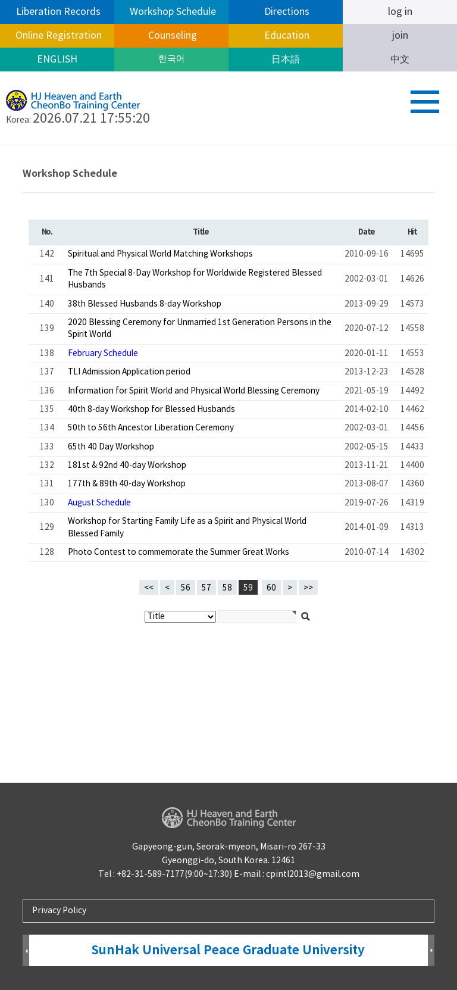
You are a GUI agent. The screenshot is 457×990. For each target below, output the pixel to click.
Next (431, 951)
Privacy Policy (59, 911)
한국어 (171, 59)
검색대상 (0, 145)
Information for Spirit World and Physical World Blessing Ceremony (194, 391)
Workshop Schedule (171, 12)
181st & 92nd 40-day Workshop (127, 465)
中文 (399, 59)
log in (400, 12)
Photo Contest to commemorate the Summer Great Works (178, 552)
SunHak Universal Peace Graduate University (228, 950)
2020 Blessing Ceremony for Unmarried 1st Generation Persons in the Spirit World (199, 328)
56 (183, 586)
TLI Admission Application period (129, 372)
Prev (26, 951)
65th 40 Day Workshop (111, 447)
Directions (285, 12)
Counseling (171, 35)
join (400, 35)
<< (149, 588)
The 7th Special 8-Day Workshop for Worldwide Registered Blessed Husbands (195, 279)
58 (225, 586)
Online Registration (57, 35)
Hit (412, 232)
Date (366, 232)
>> (308, 588)
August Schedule (99, 503)
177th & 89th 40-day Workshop (127, 484)
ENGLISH (57, 59)
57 (204, 586)
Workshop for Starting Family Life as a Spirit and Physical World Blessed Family (187, 527)
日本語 (285, 59)
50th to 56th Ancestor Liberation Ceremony (151, 428)
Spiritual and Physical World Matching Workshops (160, 254)
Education (285, 35)
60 (269, 586)
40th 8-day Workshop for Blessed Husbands (151, 409)
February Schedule (103, 353)
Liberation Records (57, 12)
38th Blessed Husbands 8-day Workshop (144, 304)
